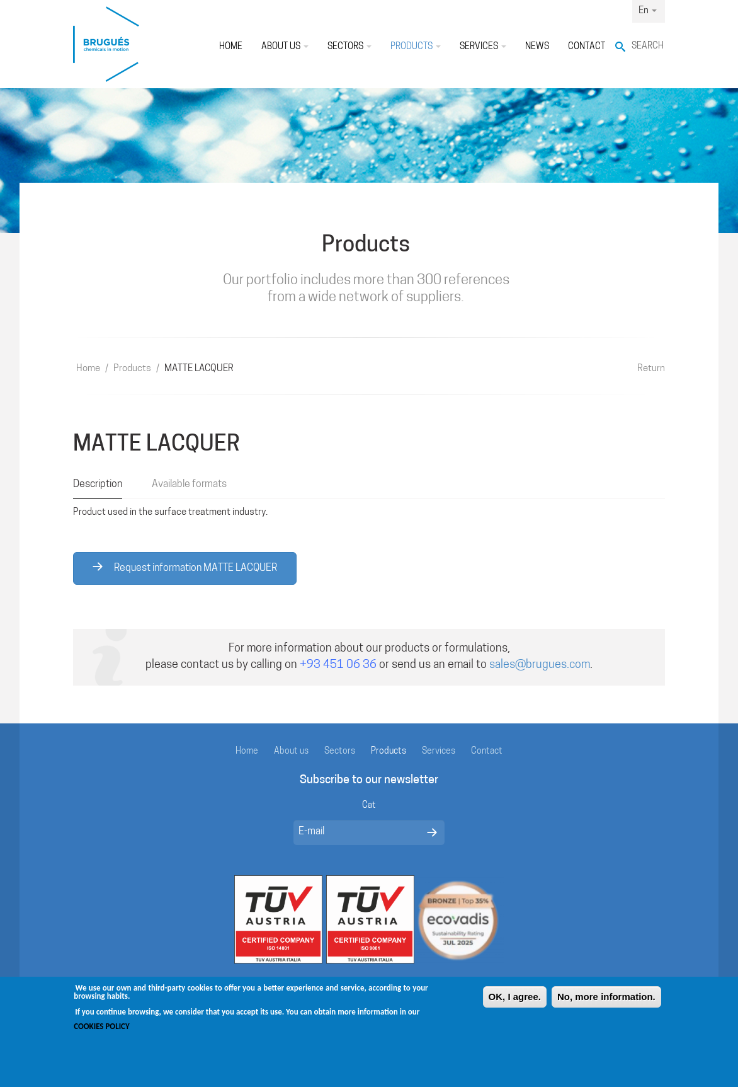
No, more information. (606, 1003)
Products (415, 47)
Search (648, 46)
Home (230, 47)
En (648, 11)
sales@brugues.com (539, 665)
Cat (369, 805)
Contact (586, 47)
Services (483, 47)
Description (97, 485)
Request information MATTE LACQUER (185, 567)
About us (285, 47)
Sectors (349, 47)
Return (651, 369)
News (537, 47)
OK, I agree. (515, 1003)
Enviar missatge (432, 832)
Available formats (189, 485)
